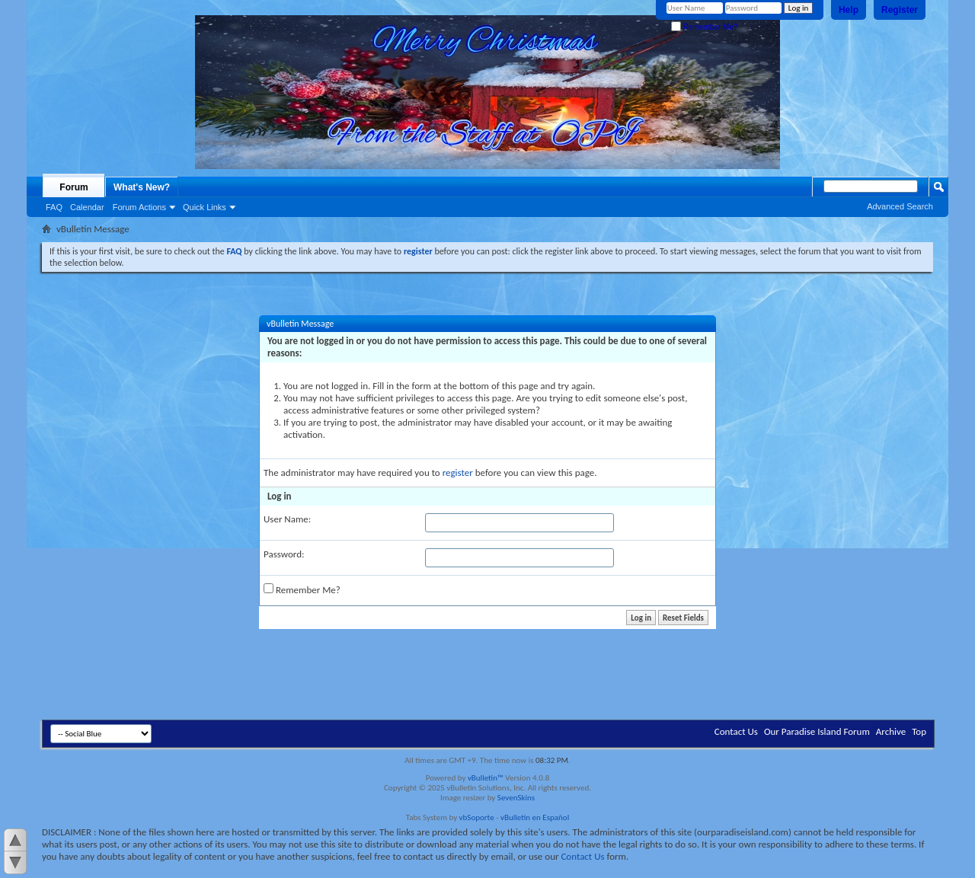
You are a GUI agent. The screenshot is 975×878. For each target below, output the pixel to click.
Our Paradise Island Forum (817, 731)
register (458, 472)
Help (848, 10)
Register (899, 10)
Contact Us (736, 731)
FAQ (54, 207)
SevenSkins (516, 798)
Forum (73, 187)
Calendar (87, 207)
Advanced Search (900, 206)
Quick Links (204, 207)
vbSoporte (476, 817)
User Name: (287, 519)
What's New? (141, 187)
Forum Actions (139, 207)
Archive (891, 731)
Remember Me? (704, 27)
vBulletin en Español (534, 817)
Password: (284, 554)
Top (919, 731)
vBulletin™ (485, 778)
